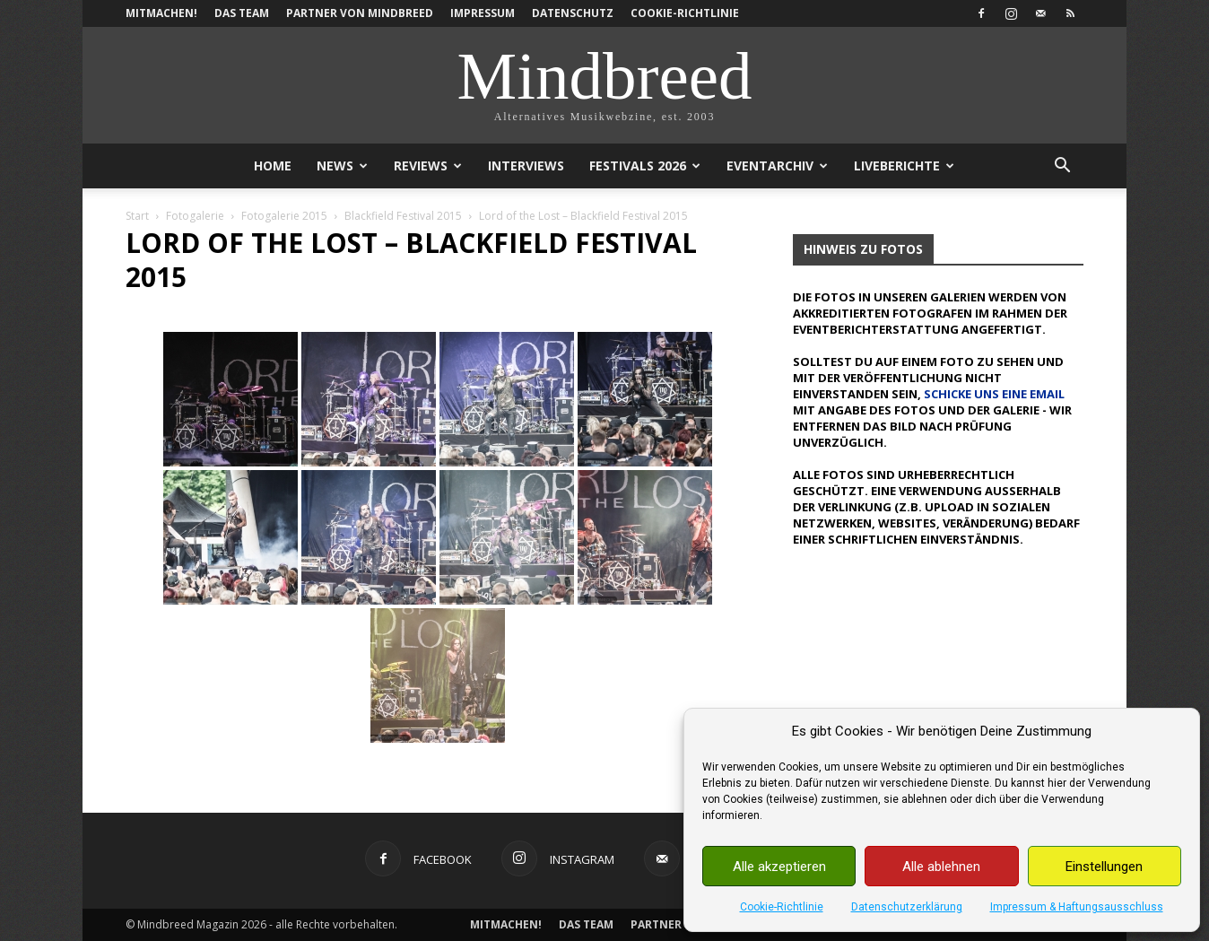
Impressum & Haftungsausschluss (1076, 907)
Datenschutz (572, 13)
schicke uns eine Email (994, 394)
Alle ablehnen (941, 866)
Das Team (241, 13)
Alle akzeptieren (779, 866)
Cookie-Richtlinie (781, 907)
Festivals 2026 (644, 165)
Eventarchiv (777, 165)
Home (272, 165)
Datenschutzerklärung (906, 907)
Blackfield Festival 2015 (403, 215)
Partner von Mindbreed (359, 13)
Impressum (482, 13)
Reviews (428, 165)
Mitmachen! (161, 13)
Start (137, 215)
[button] (1061, 167)
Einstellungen (1104, 866)
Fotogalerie (195, 215)
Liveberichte (904, 165)
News (342, 165)
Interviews (526, 165)
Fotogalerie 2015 (284, 215)
